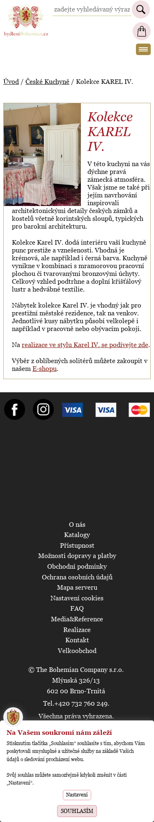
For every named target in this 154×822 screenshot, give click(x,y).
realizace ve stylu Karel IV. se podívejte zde (85, 345)
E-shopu (44, 369)
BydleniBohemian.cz (25, 8)
